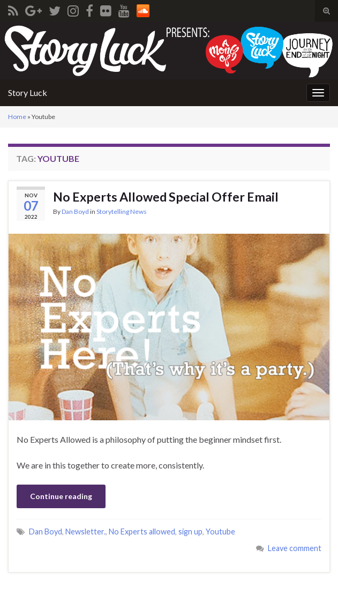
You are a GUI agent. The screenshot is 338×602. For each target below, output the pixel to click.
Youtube (220, 531)
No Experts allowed (142, 531)
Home (17, 117)
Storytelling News (121, 211)
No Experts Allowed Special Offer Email (166, 196)
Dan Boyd (75, 211)
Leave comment (294, 548)
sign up (190, 531)
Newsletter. (85, 531)
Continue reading (61, 496)
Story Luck (27, 92)
